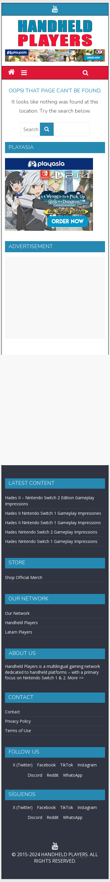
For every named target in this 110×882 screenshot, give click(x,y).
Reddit (53, 775)
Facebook (46, 765)
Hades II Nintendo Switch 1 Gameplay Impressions (53, 522)
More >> (75, 677)
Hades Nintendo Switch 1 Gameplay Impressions (51, 541)
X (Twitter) (23, 765)
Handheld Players (21, 622)
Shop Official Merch (23, 577)
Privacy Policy (18, 721)
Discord (35, 775)
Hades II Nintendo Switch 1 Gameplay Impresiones (53, 513)
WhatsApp (72, 775)
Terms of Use (18, 730)
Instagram (87, 765)
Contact (12, 712)
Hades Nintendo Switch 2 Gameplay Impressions (51, 532)
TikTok (66, 765)
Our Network (17, 613)
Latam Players (18, 632)
